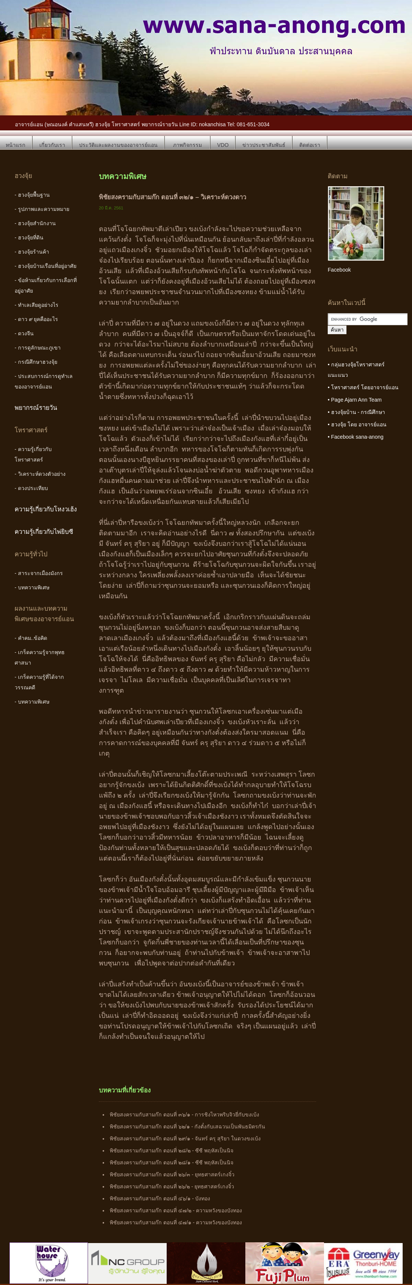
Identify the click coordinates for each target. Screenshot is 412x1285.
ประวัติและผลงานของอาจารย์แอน (118, 145)
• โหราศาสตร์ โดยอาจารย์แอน (363, 387)
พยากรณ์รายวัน (36, 407)
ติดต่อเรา (309, 145)
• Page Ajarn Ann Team (355, 400)
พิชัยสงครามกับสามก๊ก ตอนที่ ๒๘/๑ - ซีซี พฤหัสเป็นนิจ (171, 1162)
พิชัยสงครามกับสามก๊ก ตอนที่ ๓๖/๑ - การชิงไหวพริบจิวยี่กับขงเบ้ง (184, 1115)
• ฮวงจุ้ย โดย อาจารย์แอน (357, 424)
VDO (223, 145)
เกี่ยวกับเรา (52, 145)
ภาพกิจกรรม (187, 145)
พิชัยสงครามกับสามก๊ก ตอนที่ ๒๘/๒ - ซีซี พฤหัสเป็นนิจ (171, 1151)
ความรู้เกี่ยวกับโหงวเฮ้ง (46, 509)
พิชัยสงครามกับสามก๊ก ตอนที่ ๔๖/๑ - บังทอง (160, 1198)
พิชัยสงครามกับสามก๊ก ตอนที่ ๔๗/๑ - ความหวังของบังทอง (176, 1222)
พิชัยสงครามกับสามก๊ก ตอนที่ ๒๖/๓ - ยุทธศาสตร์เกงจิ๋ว (172, 1174)
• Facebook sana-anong (356, 437)
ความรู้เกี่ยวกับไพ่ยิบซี (44, 531)
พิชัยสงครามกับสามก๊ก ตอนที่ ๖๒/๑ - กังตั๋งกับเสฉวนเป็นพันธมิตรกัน (187, 1127)
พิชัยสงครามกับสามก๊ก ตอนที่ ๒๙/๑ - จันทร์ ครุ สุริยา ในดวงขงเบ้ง (185, 1139)
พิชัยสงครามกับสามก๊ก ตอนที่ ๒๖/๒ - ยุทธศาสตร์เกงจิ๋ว (172, 1186)
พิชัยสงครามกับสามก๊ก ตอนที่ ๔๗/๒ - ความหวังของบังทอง (176, 1210)
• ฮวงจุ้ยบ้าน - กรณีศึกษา (356, 412)
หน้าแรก (15, 145)
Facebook (339, 270)
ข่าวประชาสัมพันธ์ (263, 145)
